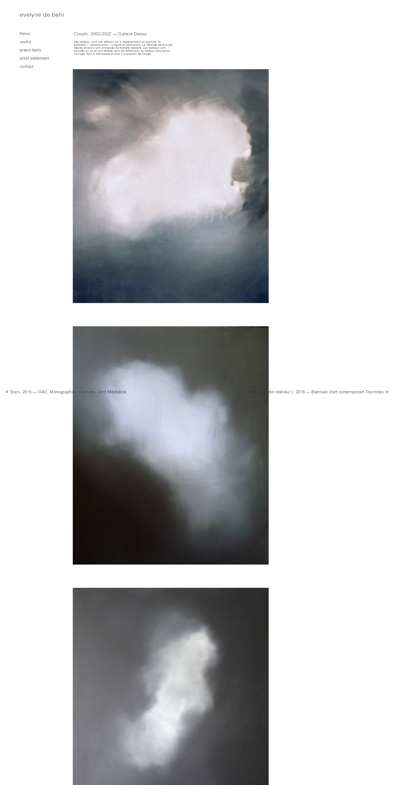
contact (27, 67)
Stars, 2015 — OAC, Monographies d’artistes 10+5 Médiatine (68, 392)
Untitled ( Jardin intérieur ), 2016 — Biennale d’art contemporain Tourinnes (314, 392)
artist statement (34, 59)
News (25, 34)
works (25, 42)
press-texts (30, 50)
